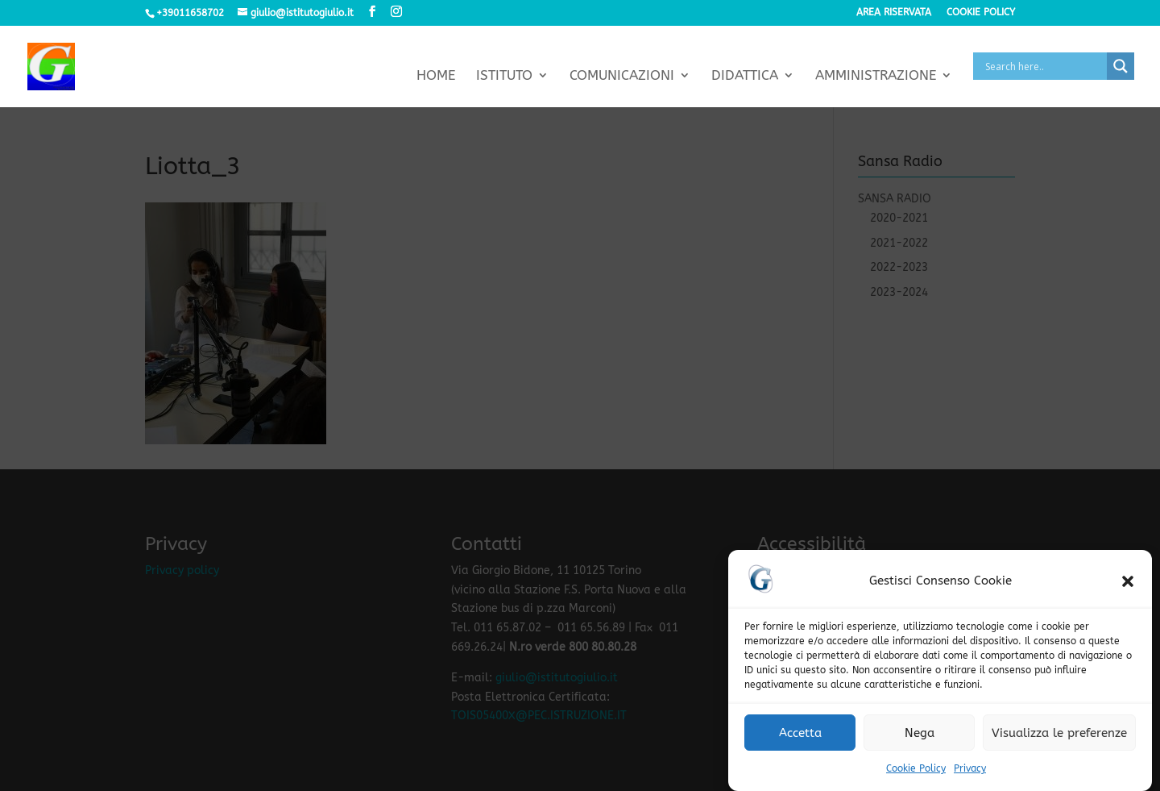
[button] (1128, 584)
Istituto (504, 76)
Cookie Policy (916, 770)
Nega (919, 734)
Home (435, 76)
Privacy (970, 770)
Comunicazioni (622, 76)
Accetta (800, 734)
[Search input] (1044, 66)
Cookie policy (981, 12)
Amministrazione (875, 76)
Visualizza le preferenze (1059, 734)
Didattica (744, 76)
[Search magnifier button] (1120, 66)
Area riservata (893, 12)
